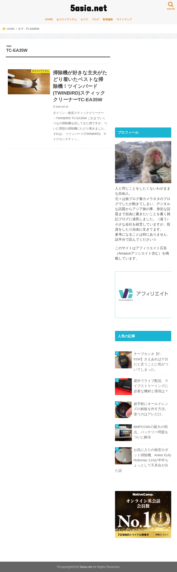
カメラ (84, 19)
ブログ (95, 19)
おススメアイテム (66, 19)
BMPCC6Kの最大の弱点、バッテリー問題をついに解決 (151, 432)
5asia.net (88, 7)
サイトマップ (124, 19)
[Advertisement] (146, 87)
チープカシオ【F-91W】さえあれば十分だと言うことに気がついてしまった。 (151, 361)
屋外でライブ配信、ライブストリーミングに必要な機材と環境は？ (151, 386)
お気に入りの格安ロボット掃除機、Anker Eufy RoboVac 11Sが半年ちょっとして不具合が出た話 (143, 460)
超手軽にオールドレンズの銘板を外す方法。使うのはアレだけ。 (151, 409)
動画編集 (108, 19)
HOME (49, 19)
